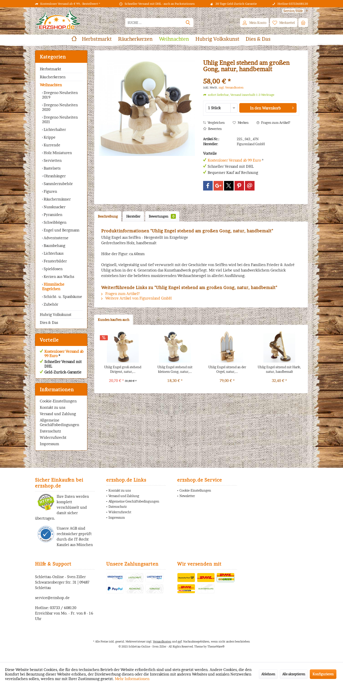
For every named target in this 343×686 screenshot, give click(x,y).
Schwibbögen (54, 222)
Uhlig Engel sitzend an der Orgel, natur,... (227, 369)
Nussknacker (54, 207)
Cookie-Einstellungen (58, 401)
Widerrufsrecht (53, 437)
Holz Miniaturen (57, 152)
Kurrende (51, 145)
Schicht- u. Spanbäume (62, 296)
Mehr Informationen (132, 678)
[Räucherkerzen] (135, 39)
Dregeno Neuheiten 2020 (60, 107)
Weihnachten (51, 85)
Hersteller (133, 216)
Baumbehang (54, 245)
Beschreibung (108, 216)
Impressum (49, 444)
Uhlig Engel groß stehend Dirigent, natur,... (122, 369)
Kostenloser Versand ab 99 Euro (63, 353)
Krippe (49, 137)
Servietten (52, 160)
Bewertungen (162, 216)
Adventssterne (55, 238)
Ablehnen (268, 674)
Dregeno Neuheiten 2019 (60, 94)
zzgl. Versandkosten (231, 87)
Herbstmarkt (50, 69)
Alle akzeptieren (293, 674)
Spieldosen (53, 269)
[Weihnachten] (174, 39)
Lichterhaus (53, 253)
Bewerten (212, 129)
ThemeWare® (215, 646)
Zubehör (50, 304)
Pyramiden (52, 214)
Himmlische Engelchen (53, 286)
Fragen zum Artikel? (273, 122)
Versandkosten (162, 641)
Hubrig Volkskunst (55, 314)
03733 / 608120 (63, 607)
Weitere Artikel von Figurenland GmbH (136, 298)
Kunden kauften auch (113, 320)
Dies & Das (49, 322)
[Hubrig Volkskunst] (217, 39)
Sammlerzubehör (58, 183)
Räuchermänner (57, 199)
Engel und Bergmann (61, 230)
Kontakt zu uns (52, 407)
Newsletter (187, 496)
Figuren (50, 191)
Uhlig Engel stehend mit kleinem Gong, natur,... (174, 369)
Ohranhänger (54, 176)
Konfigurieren (323, 674)
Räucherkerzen (53, 77)
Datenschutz (50, 431)
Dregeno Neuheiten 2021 (60, 119)
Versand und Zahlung (58, 414)
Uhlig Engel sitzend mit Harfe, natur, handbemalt (279, 369)
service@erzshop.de (52, 597)
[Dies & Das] (258, 39)
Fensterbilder (55, 261)
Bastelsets (52, 168)
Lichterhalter (54, 129)
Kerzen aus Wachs (58, 276)
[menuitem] (293, 11)
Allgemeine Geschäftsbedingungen (59, 422)
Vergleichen (214, 122)
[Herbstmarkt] (97, 39)
